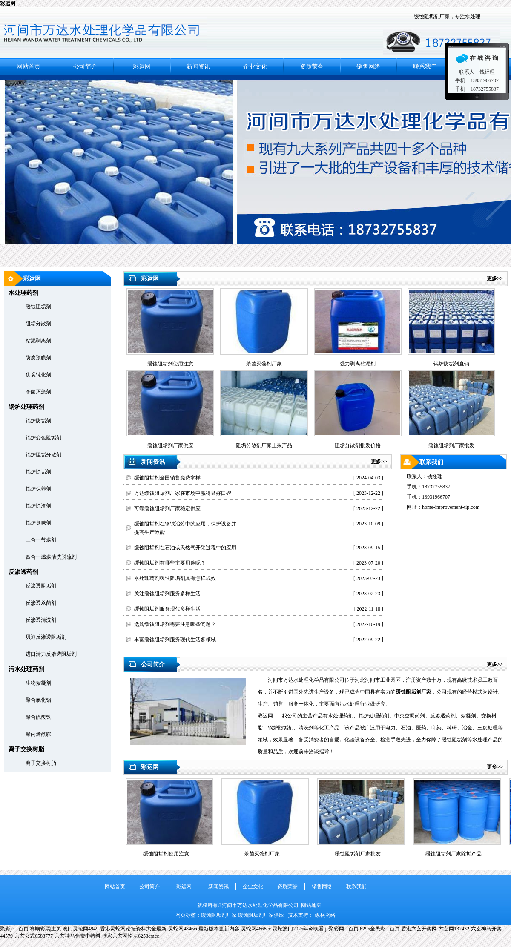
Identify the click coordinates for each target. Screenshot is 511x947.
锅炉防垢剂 (38, 421)
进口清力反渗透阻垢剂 (51, 654)
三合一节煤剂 (41, 540)
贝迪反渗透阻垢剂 (46, 637)
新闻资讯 (198, 66)
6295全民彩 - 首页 (380, 929)
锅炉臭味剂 (38, 523)
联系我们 (425, 66)
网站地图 (311, 905)
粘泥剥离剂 (38, 341)
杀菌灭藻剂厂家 (262, 854)
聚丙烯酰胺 (38, 734)
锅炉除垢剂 (38, 472)
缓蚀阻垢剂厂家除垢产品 (453, 854)
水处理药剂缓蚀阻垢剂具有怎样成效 (175, 578)
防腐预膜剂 (38, 358)
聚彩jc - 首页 (14, 929)
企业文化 (255, 66)
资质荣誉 (312, 66)
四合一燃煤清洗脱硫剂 (51, 557)
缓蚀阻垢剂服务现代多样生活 (167, 609)
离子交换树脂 (41, 763)
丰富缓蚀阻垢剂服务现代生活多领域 (175, 640)
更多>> (495, 278)
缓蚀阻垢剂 (38, 307)
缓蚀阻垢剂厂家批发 (358, 854)
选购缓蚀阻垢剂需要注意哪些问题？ (175, 624)
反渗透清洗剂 (41, 620)
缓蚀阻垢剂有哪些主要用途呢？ (170, 563)
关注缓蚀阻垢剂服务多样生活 (167, 594)
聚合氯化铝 (38, 700)
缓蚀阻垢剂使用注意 (166, 854)
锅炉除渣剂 (38, 506)
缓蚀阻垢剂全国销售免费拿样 (167, 478)
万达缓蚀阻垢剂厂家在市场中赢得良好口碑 (182, 493)
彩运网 (7, 3)
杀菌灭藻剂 (38, 392)
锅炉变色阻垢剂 (43, 438)
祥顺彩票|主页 (45, 929)
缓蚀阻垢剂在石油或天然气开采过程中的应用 (185, 548)
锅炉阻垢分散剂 (43, 455)
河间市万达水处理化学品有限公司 (255, 171)
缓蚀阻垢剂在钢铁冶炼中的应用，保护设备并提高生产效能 (185, 528)
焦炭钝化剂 (38, 375)
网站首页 (28, 66)
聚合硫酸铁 (38, 717)
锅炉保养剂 (38, 489)
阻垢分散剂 (38, 324)
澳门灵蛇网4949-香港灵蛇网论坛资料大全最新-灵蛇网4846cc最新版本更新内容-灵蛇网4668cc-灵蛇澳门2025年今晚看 (193, 929)
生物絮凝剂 (38, 683)
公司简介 (85, 66)
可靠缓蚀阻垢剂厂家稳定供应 (167, 508)
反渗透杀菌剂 (41, 603)
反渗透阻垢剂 (41, 586)
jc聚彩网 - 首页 (342, 929)
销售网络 (368, 66)
